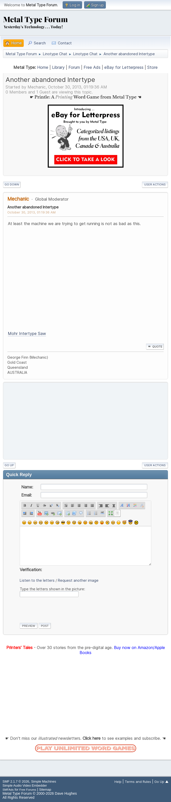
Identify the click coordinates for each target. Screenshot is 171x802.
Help (117, 782)
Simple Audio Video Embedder (25, 785)
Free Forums (27, 789)
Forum (74, 67)
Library (58, 67)
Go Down (12, 184)
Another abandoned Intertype (33, 207)
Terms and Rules (138, 782)
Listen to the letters (37, 580)
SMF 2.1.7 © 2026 (16, 781)
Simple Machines (43, 781)
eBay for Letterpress (123, 67)
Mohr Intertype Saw (27, 333)
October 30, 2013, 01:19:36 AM (31, 212)
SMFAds (8, 789)
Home (42, 67)
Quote (154, 346)
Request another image (78, 580)
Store (152, 67)
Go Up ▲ (161, 782)
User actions (155, 184)
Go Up (9, 465)
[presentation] (58, 609)
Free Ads (92, 67)
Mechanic (18, 199)
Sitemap (45, 789)
